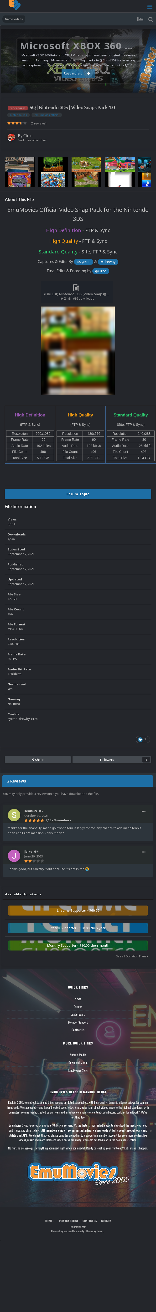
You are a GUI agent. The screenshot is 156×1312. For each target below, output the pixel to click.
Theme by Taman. (95, 1231)
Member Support (78, 1022)
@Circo (100, 271)
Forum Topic (78, 494)
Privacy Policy (68, 1221)
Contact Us (78, 1029)
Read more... (77, 73)
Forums (78, 1006)
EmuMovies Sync (78, 1070)
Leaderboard (78, 1014)
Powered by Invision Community (67, 1231)
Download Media (78, 1062)
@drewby (107, 261)
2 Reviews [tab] (16, 781)
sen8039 (30, 811)
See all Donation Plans (132, 956)
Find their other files (32, 140)
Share (38, 759)
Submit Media (78, 1054)
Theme (50, 1221)
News (78, 998)
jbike (28, 851)
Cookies (106, 1221)
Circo (27, 135)
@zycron (83, 261)
